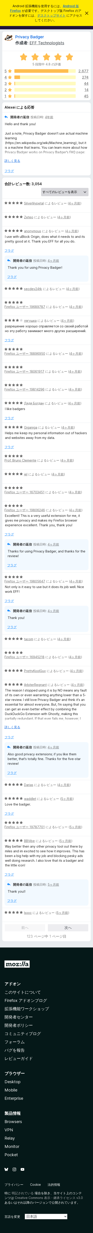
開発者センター (18, 1017)
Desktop (12, 1081)
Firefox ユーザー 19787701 (24, 827)
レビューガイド (18, 1058)
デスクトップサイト (51, 15)
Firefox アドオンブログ (25, 1000)
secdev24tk (33, 289)
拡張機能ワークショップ (26, 1008)
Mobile (10, 1090)
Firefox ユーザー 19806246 (24, 510)
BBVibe (29, 841)
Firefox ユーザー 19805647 (24, 581)
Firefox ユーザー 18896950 (24, 353)
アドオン (12, 984)
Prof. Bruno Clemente (20, 460)
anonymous (32, 231)
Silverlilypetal (34, 203)
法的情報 (54, 1184)
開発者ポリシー (18, 1025)
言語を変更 (12, 1216)
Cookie (35, 1184)
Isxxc (28, 913)
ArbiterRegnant (35, 685)
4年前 (49, 117)
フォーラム (14, 1042)
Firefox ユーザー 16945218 (24, 657)
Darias (28, 785)
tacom (28, 639)
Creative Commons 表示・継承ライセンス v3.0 (49, 1198)
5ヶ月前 (67, 799)
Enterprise (13, 1098)
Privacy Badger (29, 36)
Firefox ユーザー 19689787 (24, 307)
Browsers (13, 1121)
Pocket (11, 1154)
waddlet (30, 799)
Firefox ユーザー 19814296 (24, 389)
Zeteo (28, 217)
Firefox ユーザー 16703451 (24, 492)
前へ (25, 927)
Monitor (11, 1146)
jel (25, 474)
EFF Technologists (46, 43)
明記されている (23, 1193)
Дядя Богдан (34, 403)
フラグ (9, 171)
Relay (9, 1138)
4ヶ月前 (74, 203)
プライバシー (13, 1184)
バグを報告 (14, 1050)
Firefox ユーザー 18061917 (24, 371)
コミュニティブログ (22, 1033)
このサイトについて (22, 992)
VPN (8, 1130)
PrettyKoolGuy (35, 671)
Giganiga (30, 427)
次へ (68, 927)
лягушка (30, 320)
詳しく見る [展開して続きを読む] (12, 161)
